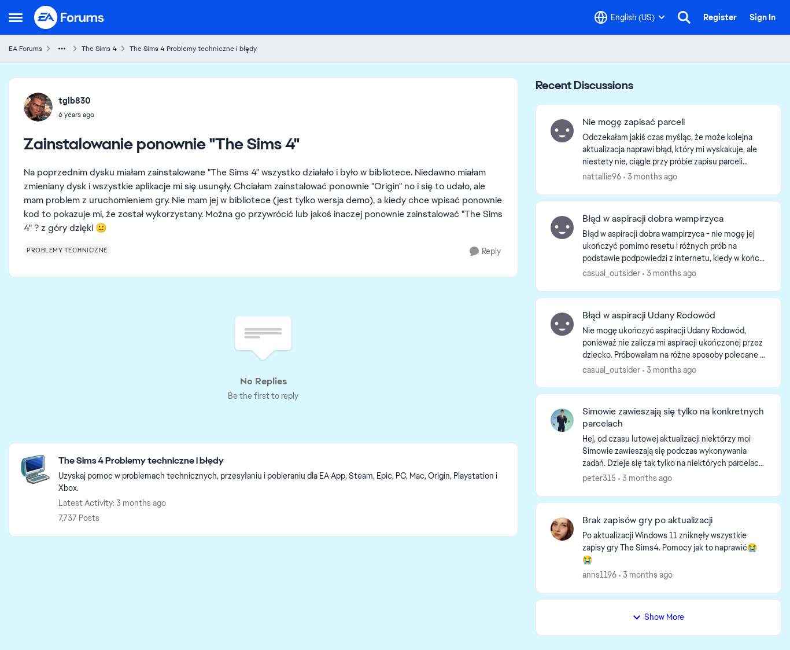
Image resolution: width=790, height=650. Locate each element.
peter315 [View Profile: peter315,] (599, 478)
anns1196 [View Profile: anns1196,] (599, 575)
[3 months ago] (650, 177)
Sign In (763, 17)
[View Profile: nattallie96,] (562, 130)
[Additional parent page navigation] (62, 49)
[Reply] (485, 251)
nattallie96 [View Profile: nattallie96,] (601, 176)
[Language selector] (629, 17)
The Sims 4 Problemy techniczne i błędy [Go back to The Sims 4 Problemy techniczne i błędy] (193, 48)
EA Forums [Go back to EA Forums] (25, 48)
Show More (658, 617)
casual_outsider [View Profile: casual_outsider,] (611, 273)
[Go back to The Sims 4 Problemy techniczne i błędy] (282, 461)
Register (720, 17)
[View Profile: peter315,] (562, 420)
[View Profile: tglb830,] (38, 107)
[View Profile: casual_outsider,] (562, 227)
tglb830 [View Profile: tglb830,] (74, 101)
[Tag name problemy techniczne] (67, 250)
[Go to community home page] (69, 17)
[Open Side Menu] (15, 17)
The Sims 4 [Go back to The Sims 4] (99, 48)
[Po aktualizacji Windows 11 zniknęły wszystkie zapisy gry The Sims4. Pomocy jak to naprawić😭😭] (674, 548)
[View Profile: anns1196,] (562, 529)
